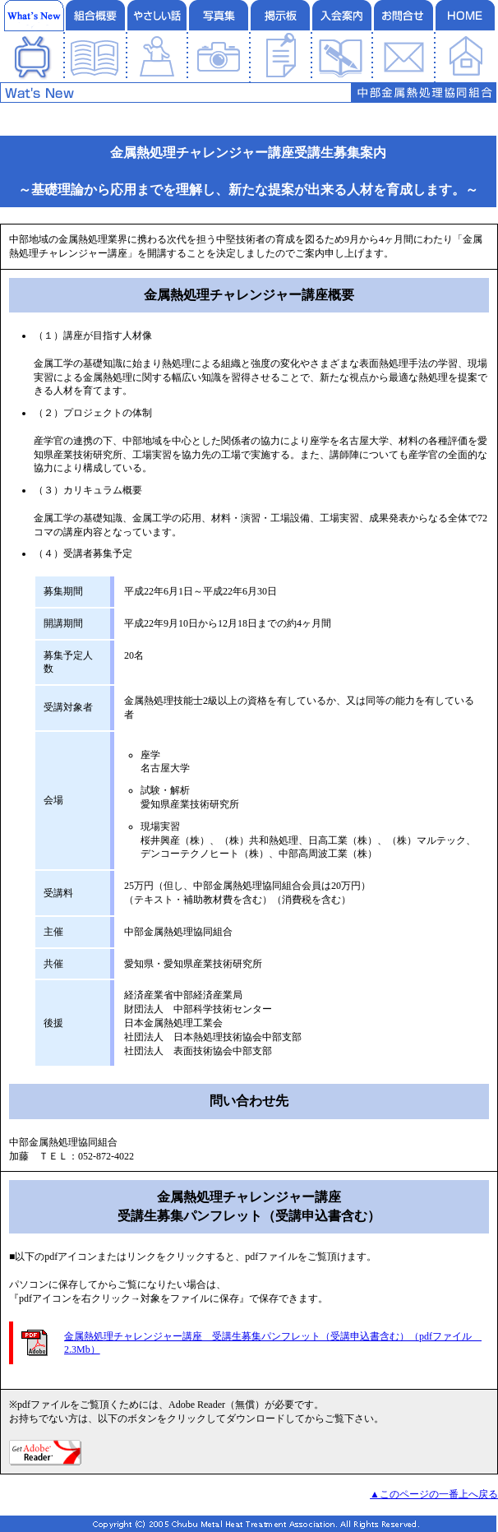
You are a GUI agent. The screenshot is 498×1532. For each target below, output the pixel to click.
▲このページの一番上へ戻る (434, 1494)
